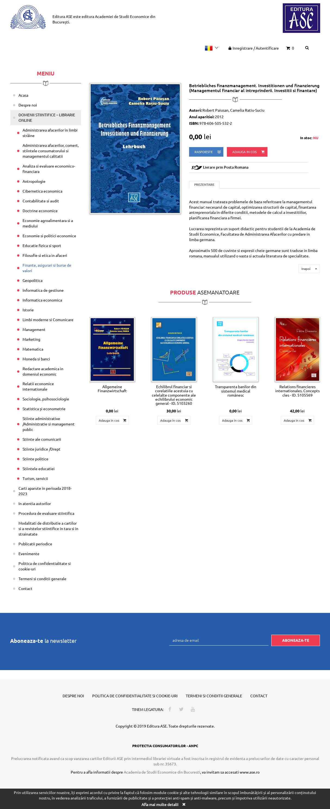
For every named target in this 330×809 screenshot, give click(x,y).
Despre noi (27, 104)
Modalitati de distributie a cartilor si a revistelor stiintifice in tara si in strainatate (48, 528)
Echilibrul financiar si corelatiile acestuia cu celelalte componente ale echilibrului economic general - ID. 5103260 (174, 395)
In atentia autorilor (34, 503)
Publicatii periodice (35, 543)
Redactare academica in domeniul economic (43, 371)
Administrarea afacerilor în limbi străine (50, 132)
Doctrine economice (40, 210)
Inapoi (310, 268)
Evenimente (28, 553)
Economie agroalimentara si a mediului (48, 223)
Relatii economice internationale (38, 386)
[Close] (184, 804)
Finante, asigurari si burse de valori (47, 268)
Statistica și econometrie (44, 408)
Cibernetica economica (42, 190)
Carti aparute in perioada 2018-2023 (45, 491)
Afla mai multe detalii (159, 804)
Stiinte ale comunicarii (42, 439)
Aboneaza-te (295, 640)
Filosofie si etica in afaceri (45, 255)
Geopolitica (32, 280)
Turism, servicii (35, 478)
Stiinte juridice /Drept (41, 448)
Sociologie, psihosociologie (46, 398)
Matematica (33, 348)
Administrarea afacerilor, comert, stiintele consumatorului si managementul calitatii (51, 151)
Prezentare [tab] (204, 184)
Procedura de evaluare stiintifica (46, 513)
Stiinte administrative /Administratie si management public (49, 424)
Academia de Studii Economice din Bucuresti (162, 772)
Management (34, 329)
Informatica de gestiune (43, 290)
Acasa (23, 95)
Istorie (28, 309)
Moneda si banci (36, 358)
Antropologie (34, 181)
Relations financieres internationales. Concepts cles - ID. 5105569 (297, 390)
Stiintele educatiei (39, 468)
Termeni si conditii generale (42, 578)
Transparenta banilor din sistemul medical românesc (235, 390)
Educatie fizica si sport (42, 245)
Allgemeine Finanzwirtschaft (112, 388)
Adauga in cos (248, 152)
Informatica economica (42, 299)
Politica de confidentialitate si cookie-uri (44, 566)
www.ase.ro (250, 772)
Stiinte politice (35, 458)
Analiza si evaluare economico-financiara (49, 168)
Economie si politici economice (49, 235)
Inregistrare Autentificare (253, 47)
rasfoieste (208, 152)
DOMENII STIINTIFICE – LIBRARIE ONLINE (46, 117)
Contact (25, 588)
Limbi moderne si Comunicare (48, 319)
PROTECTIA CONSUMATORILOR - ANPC (165, 745)
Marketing (31, 339)
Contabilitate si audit (41, 200)
